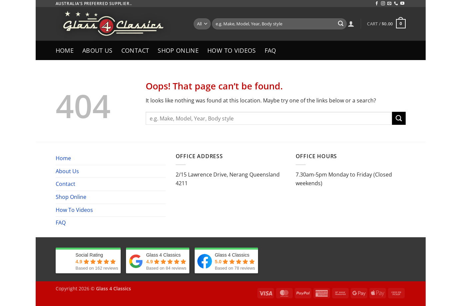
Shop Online (178, 50)
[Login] (351, 23)
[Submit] (340, 24)
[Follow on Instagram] (383, 3)
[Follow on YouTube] (402, 3)
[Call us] (396, 3)
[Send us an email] (389, 3)
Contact (135, 50)
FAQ (270, 50)
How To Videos (231, 50)
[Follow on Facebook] (377, 3)
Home (65, 50)
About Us (97, 50)
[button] (386, 23)
